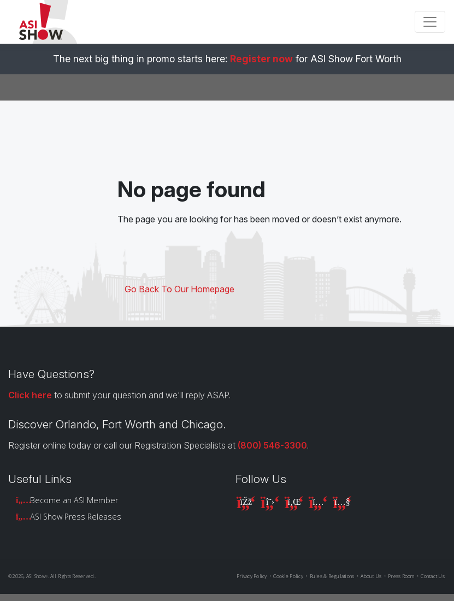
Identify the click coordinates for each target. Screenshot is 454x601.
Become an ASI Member (74, 500)
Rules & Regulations (332, 576)
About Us (371, 576)
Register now (261, 58)
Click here (30, 395)
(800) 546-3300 (272, 445)
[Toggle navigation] (430, 22)
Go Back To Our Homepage (179, 289)
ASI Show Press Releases (75, 516)
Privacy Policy (252, 576)
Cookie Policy (288, 576)
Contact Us (433, 576)
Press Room (401, 576)
